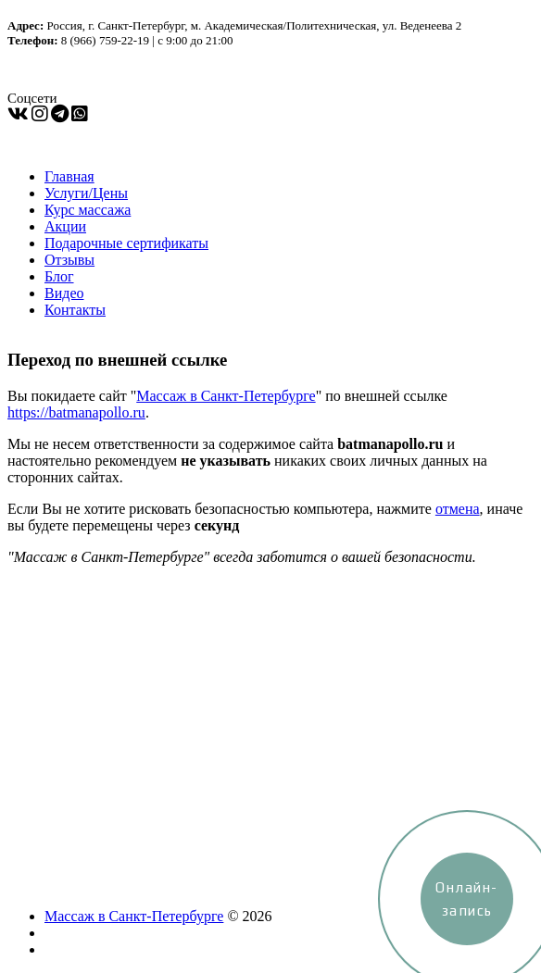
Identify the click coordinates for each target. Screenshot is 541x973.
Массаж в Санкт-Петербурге (225, 396)
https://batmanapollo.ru (76, 412)
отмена (457, 509)
